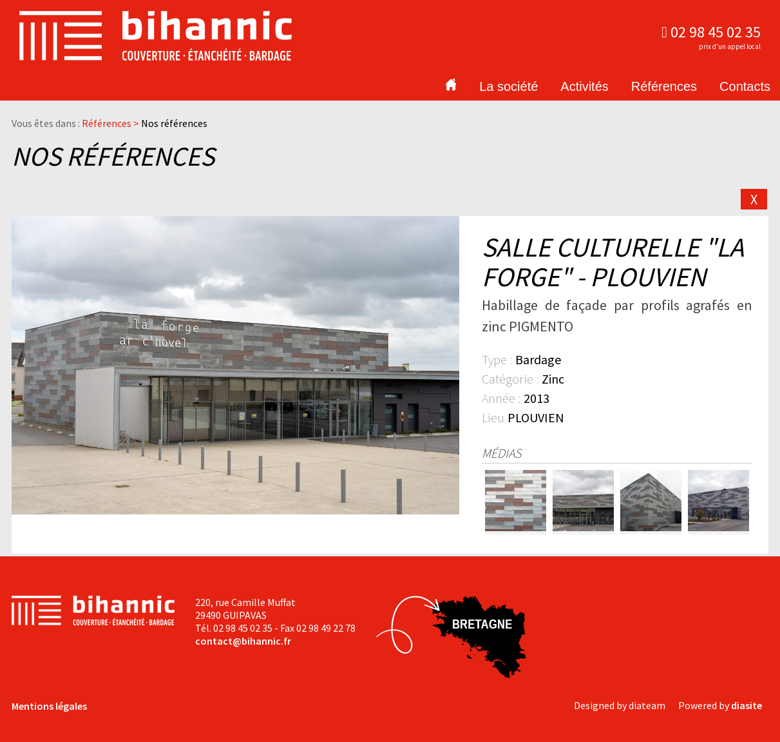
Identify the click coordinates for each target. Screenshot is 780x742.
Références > (111, 123)
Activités (584, 86)
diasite (746, 705)
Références (664, 86)
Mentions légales (49, 705)
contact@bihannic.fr (243, 640)
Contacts (744, 86)
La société (508, 86)
